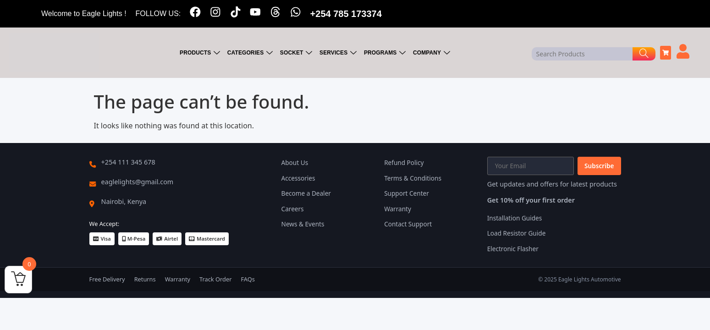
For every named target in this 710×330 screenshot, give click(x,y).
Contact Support (408, 224)
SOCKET (297, 53)
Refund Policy (404, 162)
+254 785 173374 (346, 14)
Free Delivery (107, 279)
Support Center (406, 193)
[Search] (644, 53)
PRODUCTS (201, 53)
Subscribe (599, 165)
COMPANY (432, 53)
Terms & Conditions (412, 178)
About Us (294, 162)
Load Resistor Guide (516, 233)
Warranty (397, 208)
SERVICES (339, 53)
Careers (292, 208)
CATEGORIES (252, 53)
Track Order (215, 279)
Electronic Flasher (513, 248)
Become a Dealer (306, 193)
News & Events (303, 224)
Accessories (298, 178)
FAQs (247, 279)
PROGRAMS (385, 53)
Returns (145, 279)
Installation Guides (514, 218)
